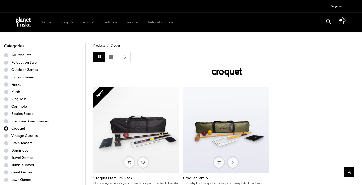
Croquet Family (195, 177)
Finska (16, 84)
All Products (21, 55)
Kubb (15, 91)
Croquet (18, 128)
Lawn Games (21, 179)
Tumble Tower (22, 165)
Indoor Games (23, 77)
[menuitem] (47, 22)
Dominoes (19, 150)
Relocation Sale (24, 62)
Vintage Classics (24, 135)
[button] (328, 22)
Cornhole (19, 106)
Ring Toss (18, 99)
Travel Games (22, 157)
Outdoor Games (24, 69)
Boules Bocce (22, 113)
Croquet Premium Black (112, 177)
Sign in (336, 6)
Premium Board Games (30, 121)
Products (99, 45)
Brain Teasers (21, 143)
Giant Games (21, 172)
